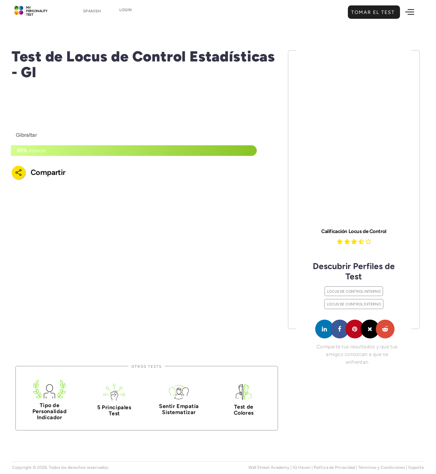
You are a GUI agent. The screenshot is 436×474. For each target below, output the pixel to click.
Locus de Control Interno (354, 291)
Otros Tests (146, 366)
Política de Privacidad (334, 467)
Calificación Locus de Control (353, 231)
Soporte (416, 467)
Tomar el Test (372, 12)
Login (131, 12)
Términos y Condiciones (381, 467)
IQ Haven (301, 467)
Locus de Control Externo (354, 304)
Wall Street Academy (268, 467)
